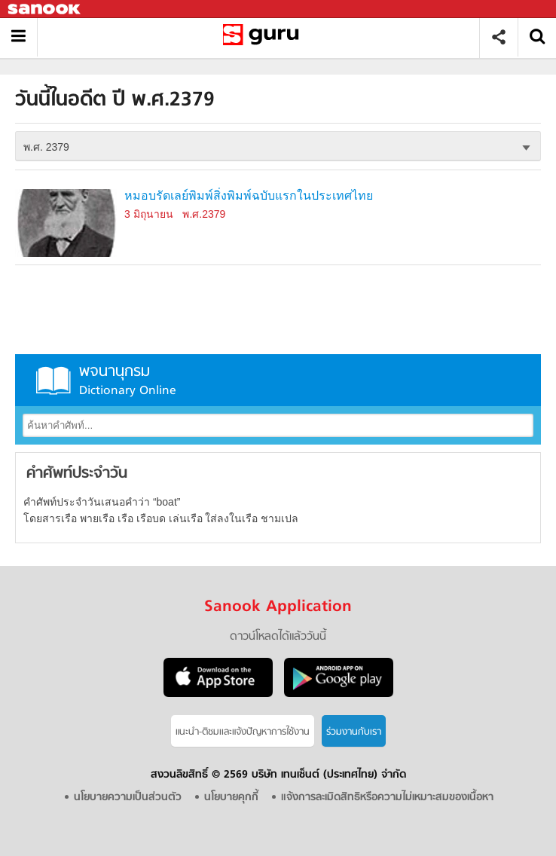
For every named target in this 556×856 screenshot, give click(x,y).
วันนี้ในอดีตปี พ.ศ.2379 (264, 37)
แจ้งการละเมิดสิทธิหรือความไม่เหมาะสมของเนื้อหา (387, 797)
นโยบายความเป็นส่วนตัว (128, 797)
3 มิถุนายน (148, 214)
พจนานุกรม (278, 380)
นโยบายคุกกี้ (231, 797)
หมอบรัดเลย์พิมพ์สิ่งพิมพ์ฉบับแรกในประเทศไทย (248, 195)
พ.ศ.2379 (203, 214)
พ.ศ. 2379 (46, 147)
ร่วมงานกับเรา (353, 732)
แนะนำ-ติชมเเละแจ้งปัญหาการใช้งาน (243, 732)
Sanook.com (45, 9)
